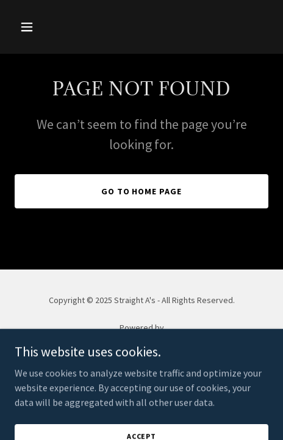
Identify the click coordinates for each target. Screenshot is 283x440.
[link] (142, 343)
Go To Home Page (141, 191)
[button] (33, 27)
